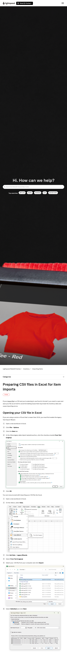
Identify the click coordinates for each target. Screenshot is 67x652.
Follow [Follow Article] (6, 394)
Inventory (26, 369)
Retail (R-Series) (24, 3)
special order (53, 192)
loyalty (30, 192)
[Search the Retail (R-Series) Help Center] (33, 187)
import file (10, 401)
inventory (37, 192)
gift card (22, 192)
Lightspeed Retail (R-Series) (11, 369)
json (45, 192)
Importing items (37, 369)
